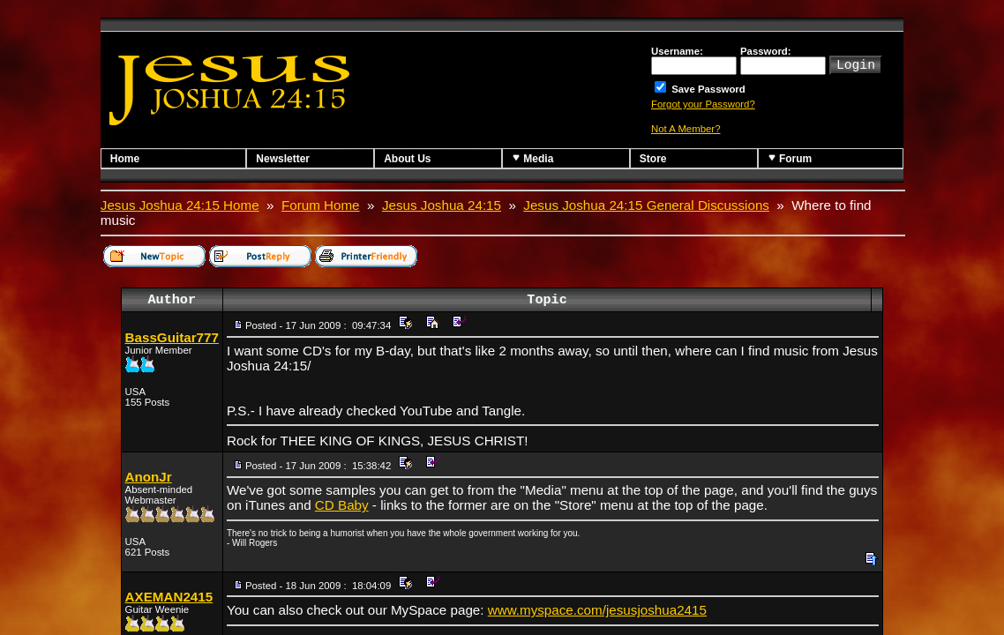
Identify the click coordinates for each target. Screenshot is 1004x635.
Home (124, 159)
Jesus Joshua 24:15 (441, 205)
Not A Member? (686, 128)
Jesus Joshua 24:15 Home (180, 205)
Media (532, 158)
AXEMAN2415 (169, 596)
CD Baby (342, 504)
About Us (407, 159)
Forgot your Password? (703, 104)
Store (653, 159)
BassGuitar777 (172, 337)
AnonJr (148, 476)
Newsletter (283, 159)
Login (855, 63)
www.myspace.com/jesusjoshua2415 (597, 609)
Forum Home (320, 205)
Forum (790, 158)
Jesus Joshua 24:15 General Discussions (646, 205)
